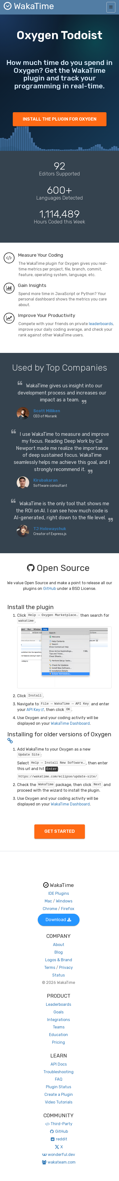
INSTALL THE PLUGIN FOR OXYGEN (59, 119)
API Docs (59, 1064)
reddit (58, 1139)
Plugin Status (58, 1087)
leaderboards (101, 323)
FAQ (58, 1079)
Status (58, 975)
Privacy (66, 967)
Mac (48, 901)
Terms (49, 967)
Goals (58, 1012)
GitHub (49, 588)
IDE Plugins (58, 893)
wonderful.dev (58, 1154)
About (58, 944)
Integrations (58, 1019)
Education (58, 1034)
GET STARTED (59, 831)
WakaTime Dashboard (70, 723)
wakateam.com (58, 1162)
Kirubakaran (45, 480)
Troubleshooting (58, 1072)
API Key (35, 709)
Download (58, 919)
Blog (58, 952)
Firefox (67, 908)
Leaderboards (58, 1004)
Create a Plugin (58, 1094)
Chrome (50, 908)
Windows (64, 901)
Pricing (58, 1042)
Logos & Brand (58, 960)
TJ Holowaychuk (49, 528)
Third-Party (59, 1123)
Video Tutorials (58, 1102)
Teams (59, 1027)
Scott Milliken (46, 411)
